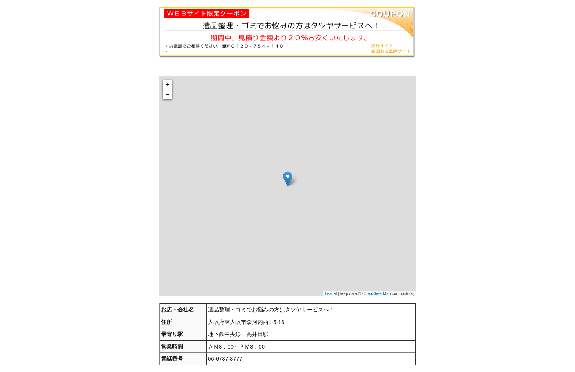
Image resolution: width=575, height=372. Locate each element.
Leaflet (331, 293)
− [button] (168, 94)
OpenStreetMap (376, 293)
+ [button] (168, 84)
